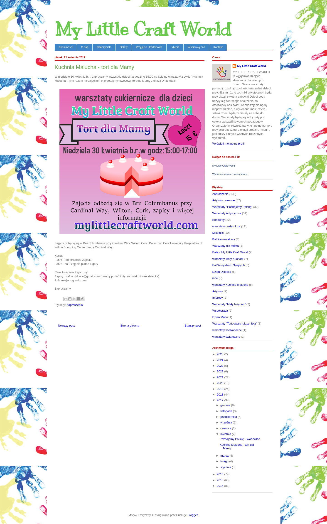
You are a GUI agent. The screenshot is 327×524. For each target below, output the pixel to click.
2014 (220, 485)
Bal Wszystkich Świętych (228, 265)
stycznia (226, 467)
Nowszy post (66, 325)
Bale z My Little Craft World (230, 252)
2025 (220, 354)
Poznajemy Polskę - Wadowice (240, 439)
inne (215, 278)
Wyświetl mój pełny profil (228, 143)
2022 (220, 371)
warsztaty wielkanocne (227, 330)
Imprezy (217, 297)
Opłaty (124, 47)
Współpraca (220, 310)
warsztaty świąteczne (226, 336)
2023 (220, 365)
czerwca (226, 428)
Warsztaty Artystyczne (226, 213)
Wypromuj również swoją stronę (230, 174)
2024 (220, 360)
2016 (220, 474)
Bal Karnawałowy (223, 239)
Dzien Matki (220, 317)
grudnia (225, 405)
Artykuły (217, 291)
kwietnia (226, 434)
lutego (224, 461)
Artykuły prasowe (223, 200)
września (226, 422)
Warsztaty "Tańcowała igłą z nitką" (234, 323)
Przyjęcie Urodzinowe (149, 47)
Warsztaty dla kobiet (225, 245)
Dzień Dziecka (221, 271)
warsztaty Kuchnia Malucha (230, 284)
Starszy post (193, 325)
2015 (220, 480)
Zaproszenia (74, 305)
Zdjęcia (175, 47)
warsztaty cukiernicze (226, 226)
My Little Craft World (143, 29)
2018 (220, 394)
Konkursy (218, 219)
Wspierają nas (196, 47)
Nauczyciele (104, 47)
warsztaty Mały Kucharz (227, 259)
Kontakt (218, 47)
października (229, 416)
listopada (226, 411)
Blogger (193, 515)
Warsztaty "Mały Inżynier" (229, 304)
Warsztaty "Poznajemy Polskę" (232, 207)
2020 (220, 383)
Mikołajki (218, 232)
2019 (220, 389)
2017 (220, 400)
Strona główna (129, 325)
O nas (84, 47)
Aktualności (66, 47)
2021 (220, 377)
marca (224, 455)
